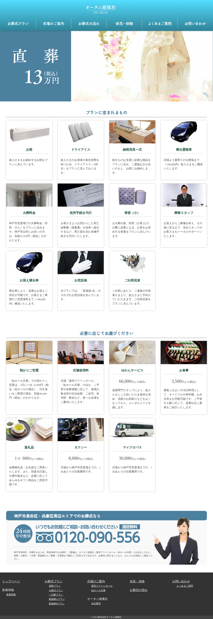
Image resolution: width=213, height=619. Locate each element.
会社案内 (96, 603)
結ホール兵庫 (98, 590)
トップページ (11, 581)
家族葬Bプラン (57, 603)
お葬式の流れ (138, 590)
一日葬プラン (56, 594)
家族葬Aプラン (57, 599)
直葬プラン (55, 586)
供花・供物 (137, 581)
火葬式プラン (56, 590)
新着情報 (11, 594)
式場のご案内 (96, 581)
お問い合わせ (181, 581)
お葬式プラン (53, 581)
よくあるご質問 (184, 586)
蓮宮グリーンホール (102, 586)
